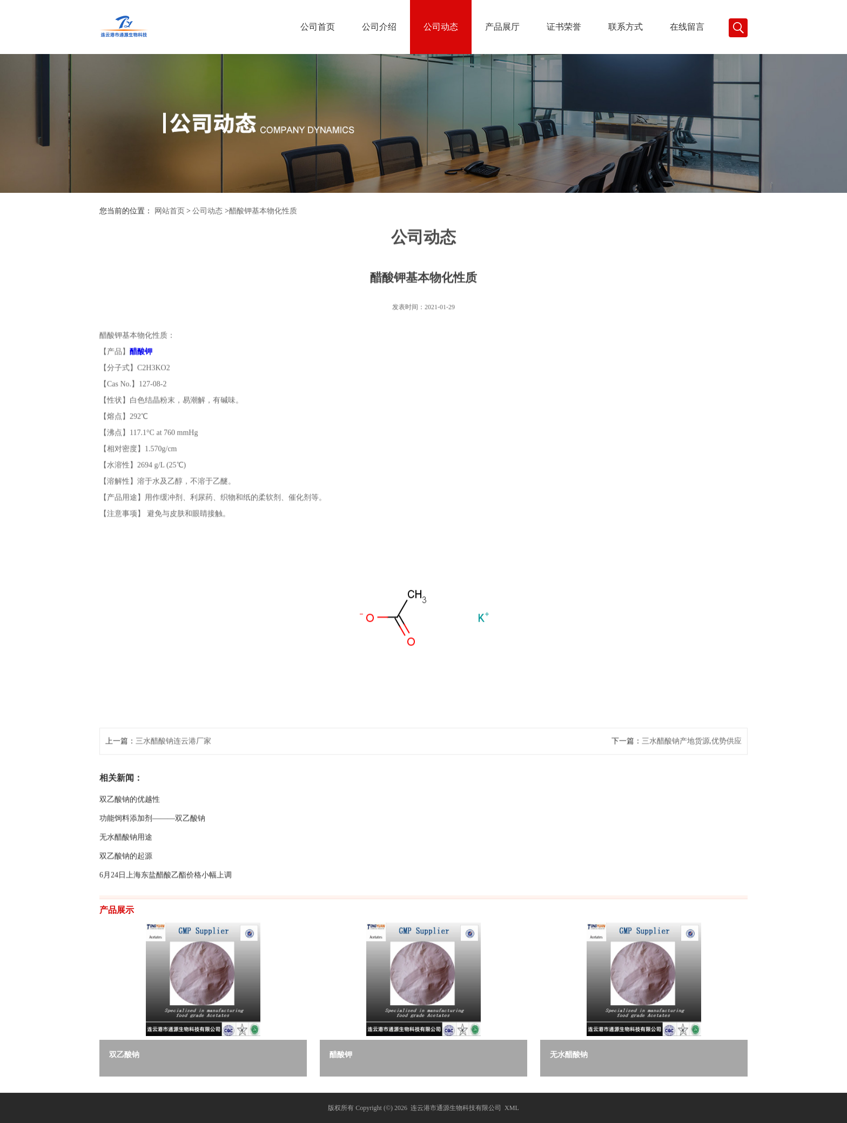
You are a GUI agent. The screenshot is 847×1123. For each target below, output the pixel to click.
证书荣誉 (564, 26)
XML (512, 1108)
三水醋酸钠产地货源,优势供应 (692, 780)
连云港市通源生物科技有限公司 (456, 1108)
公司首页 (317, 26)
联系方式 (625, 26)
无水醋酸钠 (569, 1055)
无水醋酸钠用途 (125, 876)
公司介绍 (379, 26)
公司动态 (441, 26)
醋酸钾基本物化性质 (263, 211)
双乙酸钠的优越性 (129, 839)
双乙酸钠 (124, 1055)
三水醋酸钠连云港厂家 (173, 780)
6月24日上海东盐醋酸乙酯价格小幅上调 (165, 914)
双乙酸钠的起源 (125, 895)
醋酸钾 (341, 1055)
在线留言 (687, 26)
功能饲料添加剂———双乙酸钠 (152, 857)
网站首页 (169, 211)
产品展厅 (502, 26)
